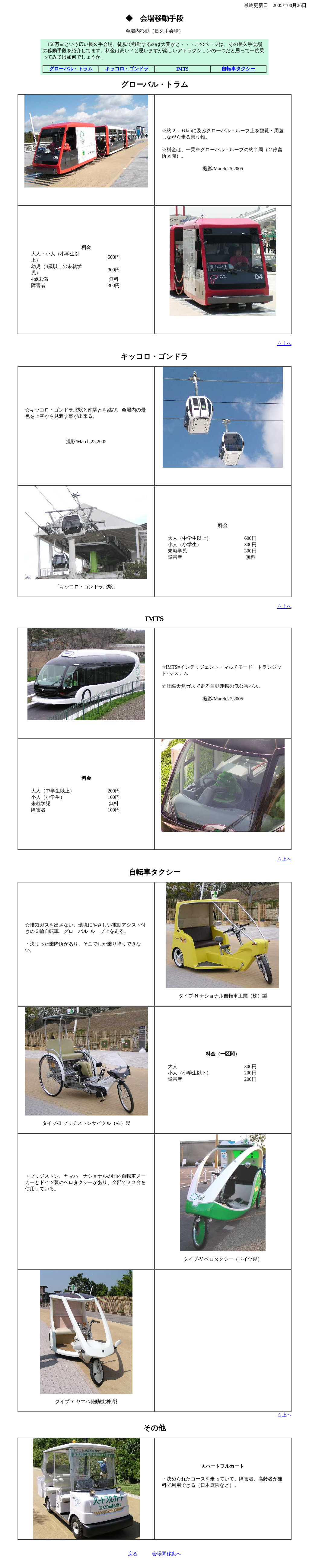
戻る (133, 1553)
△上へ (284, 343)
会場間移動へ (166, 1553)
